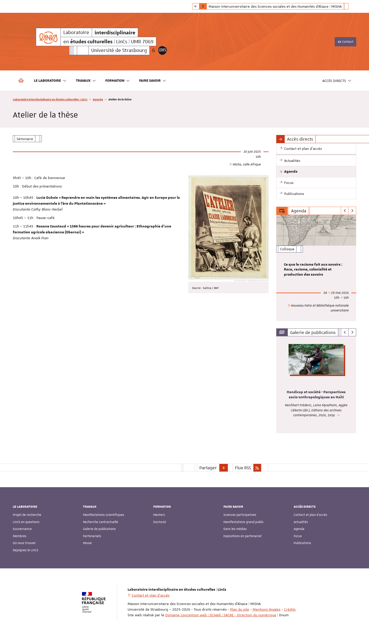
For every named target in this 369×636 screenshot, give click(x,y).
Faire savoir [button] (152, 81)
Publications (302, 543)
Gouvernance (22, 529)
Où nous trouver (24, 543)
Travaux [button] (86, 81)
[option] (316, 268)
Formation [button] (117, 81)
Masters (159, 515)
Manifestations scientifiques (103, 515)
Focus (298, 536)
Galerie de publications (99, 529)
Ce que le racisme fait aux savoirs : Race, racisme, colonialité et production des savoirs (313, 269)
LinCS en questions (26, 522)
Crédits (289, 609)
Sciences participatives (239, 515)
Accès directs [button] (337, 81)
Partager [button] (208, 468)
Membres (19, 536)
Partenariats (92, 536)
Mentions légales (266, 609)
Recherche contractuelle (100, 522)
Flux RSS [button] (243, 468)
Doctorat (159, 522)
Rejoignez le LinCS (25, 550)
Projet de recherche (27, 515)
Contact (345, 42)
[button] (223, 468)
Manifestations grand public (243, 522)
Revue (87, 543)
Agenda (98, 99)
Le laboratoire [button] (50, 81)
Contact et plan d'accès (310, 515)
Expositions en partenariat (242, 536)
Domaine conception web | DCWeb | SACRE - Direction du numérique (220, 615)
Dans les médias (235, 529)
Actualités (301, 522)
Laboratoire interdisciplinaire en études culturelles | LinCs (50, 99)
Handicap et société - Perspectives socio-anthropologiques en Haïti (316, 395)
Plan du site (239, 609)
